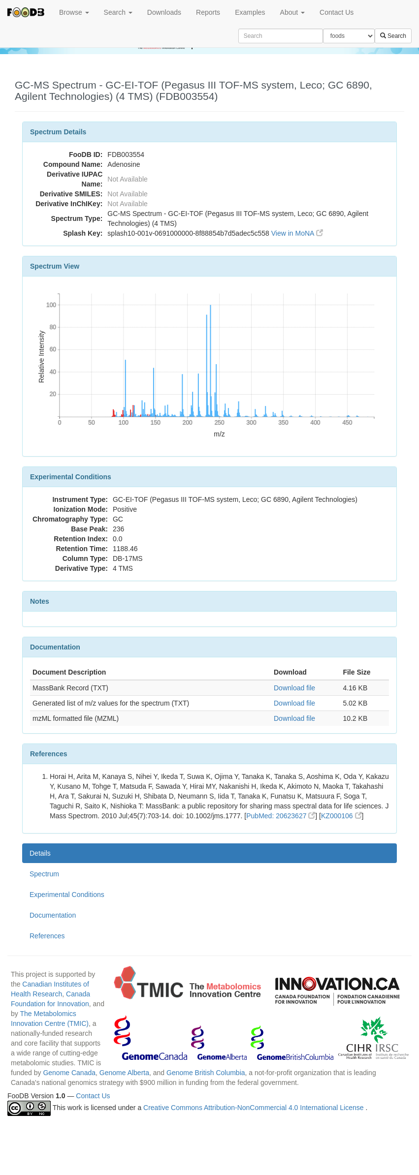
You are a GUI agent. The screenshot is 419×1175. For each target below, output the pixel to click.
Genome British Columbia (205, 1073)
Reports (208, 12)
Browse (74, 12)
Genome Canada (69, 1073)
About (292, 12)
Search (118, 12)
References (47, 936)
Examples (250, 12)
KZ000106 (341, 816)
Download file (294, 688)
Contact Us (337, 12)
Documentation (53, 915)
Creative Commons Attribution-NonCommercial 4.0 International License (254, 1108)
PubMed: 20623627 (280, 816)
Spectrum (44, 874)
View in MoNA (297, 233)
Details (40, 853)
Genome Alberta (124, 1073)
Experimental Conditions (67, 894)
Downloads (164, 12)
